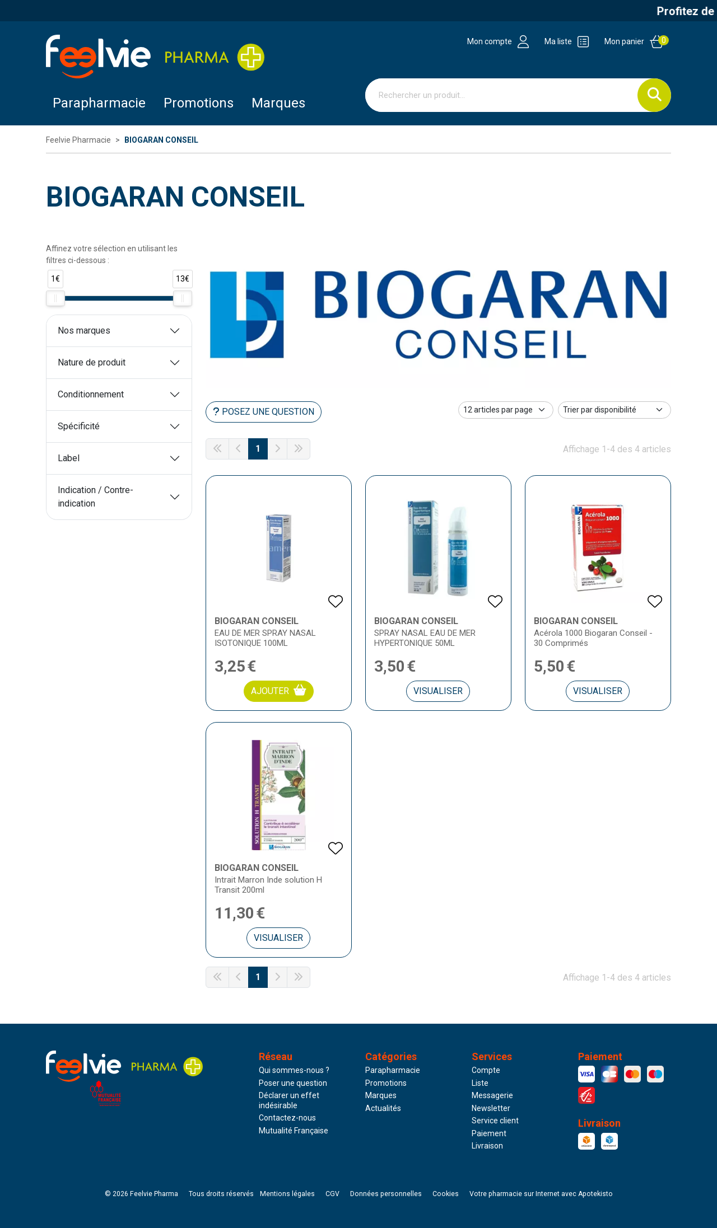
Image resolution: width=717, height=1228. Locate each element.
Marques (278, 103)
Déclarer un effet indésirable (289, 1100)
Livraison (487, 1145)
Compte (486, 1070)
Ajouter (278, 690)
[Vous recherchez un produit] (501, 95)
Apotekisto (541, 1194)
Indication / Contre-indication (95, 497)
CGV (332, 1194)
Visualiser (438, 691)
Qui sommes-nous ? (294, 1070)
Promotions (386, 1083)
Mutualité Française (293, 1130)
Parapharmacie (99, 103)
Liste (480, 1083)
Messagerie (492, 1095)
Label (69, 458)
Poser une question (293, 1083)
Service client (495, 1120)
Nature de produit (91, 362)
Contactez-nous (287, 1117)
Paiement (489, 1133)
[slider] (55, 298)
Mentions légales (287, 1194)
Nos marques (84, 330)
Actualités (383, 1108)
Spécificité (79, 426)
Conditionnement (91, 394)
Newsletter (491, 1108)
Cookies (445, 1194)
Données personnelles (386, 1194)
